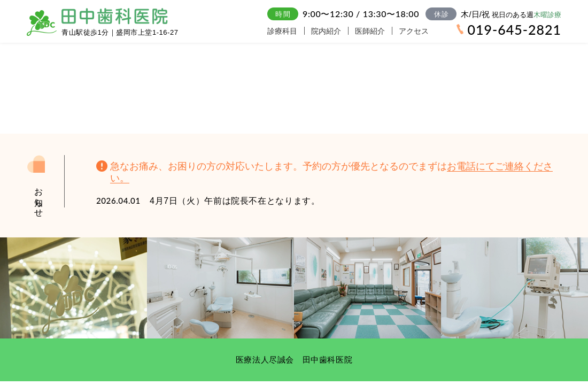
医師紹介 (380, 30)
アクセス (429, 30)
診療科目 (284, 30)
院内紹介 (332, 30)
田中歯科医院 (114, 16)
